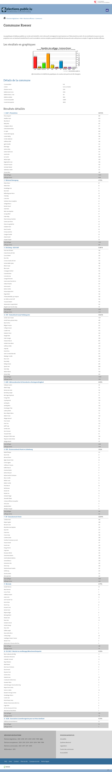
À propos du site (34, 761)
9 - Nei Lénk (7, 584)
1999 (37, 739)
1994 (21, 18)
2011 (27, 746)
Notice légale (45, 761)
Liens (10, 761)
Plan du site (24, 761)
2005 (30, 746)
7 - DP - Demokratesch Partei (12, 517)
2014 (27, 742)
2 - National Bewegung (11, 180)
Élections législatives (13, 18)
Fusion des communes (67, 749)
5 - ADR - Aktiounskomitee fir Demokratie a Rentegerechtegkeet (24, 382)
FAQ (5, 761)
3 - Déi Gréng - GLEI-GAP (11, 247)
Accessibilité (64, 753)
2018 (22, 739)
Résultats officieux (29, 18)
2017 (23, 746)
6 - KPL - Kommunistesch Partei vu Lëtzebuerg (18, 449)
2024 (20, 742)
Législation (63, 746)
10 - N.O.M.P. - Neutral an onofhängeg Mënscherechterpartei (22, 651)
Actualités (63, 739)
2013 (26, 739)
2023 (19, 739)
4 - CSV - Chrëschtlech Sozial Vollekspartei (17, 315)
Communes (39, 18)
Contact (16, 761)
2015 (14, 749)
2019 (23, 742)
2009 (29, 739)
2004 (33, 739)
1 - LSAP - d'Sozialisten (11, 113)
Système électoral (65, 742)
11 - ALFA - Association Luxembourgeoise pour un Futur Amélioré (24, 719)
